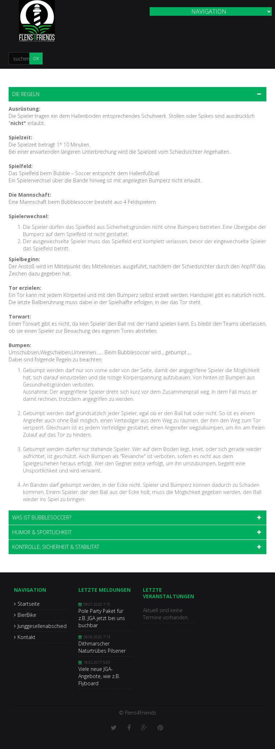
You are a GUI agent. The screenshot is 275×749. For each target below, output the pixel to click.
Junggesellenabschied (42, 626)
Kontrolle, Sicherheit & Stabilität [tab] (55, 546)
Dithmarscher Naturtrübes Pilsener (102, 647)
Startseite (29, 603)
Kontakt (26, 637)
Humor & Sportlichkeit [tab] (42, 532)
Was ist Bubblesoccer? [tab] (41, 517)
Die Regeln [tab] (25, 94)
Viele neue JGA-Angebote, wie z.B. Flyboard (99, 676)
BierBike (27, 614)
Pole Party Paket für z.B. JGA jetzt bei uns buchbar (101, 618)
